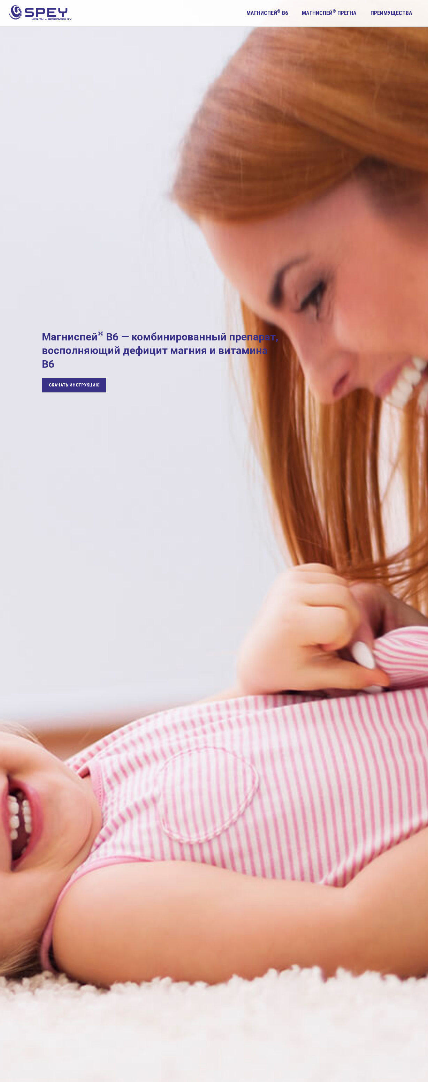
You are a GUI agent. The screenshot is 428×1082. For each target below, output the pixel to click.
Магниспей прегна (329, 12)
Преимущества (391, 13)
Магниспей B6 (267, 12)
